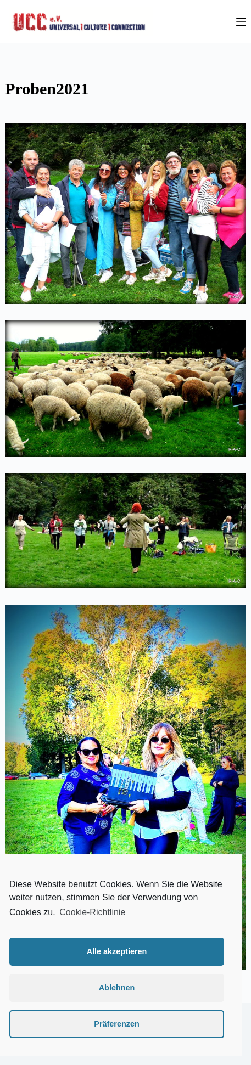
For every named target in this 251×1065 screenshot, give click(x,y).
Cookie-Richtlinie (92, 912)
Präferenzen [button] (116, 1023)
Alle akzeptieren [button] (117, 951)
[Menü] (241, 22)
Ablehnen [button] (117, 987)
